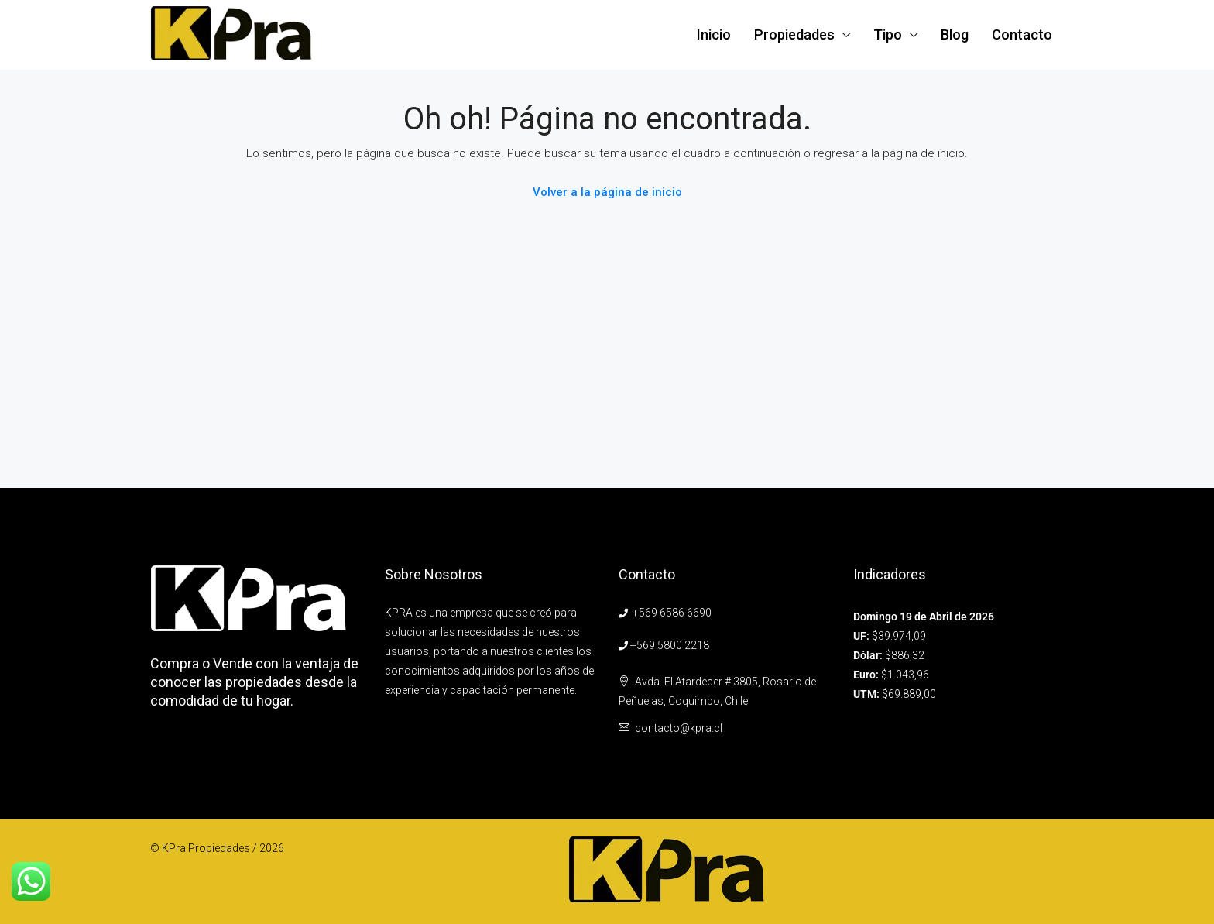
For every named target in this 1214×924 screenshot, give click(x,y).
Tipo (887, 34)
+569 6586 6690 (672, 612)
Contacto (1022, 34)
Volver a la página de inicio (607, 192)
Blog (955, 34)
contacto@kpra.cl (678, 728)
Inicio (714, 34)
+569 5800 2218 (669, 645)
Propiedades (794, 34)
